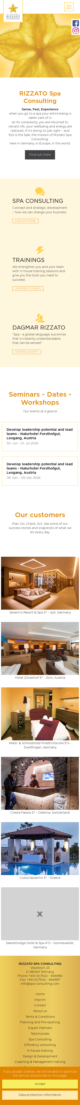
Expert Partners (40, 1028)
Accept (40, 1084)
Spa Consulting (40, 1039)
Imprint (40, 999)
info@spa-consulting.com (40, 983)
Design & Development (40, 1056)
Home (40, 994)
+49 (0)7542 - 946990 (46, 976)
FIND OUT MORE (25, 221)
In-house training (40, 1050)
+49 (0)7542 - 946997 (43, 979)
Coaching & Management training (40, 1061)
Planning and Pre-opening (40, 1022)
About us (40, 1011)
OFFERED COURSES (28, 288)
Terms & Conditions (40, 1016)
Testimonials (40, 1033)
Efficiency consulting (40, 1045)
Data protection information (40, 1095)
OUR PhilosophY (26, 352)
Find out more (40, 154)
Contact (40, 1005)
